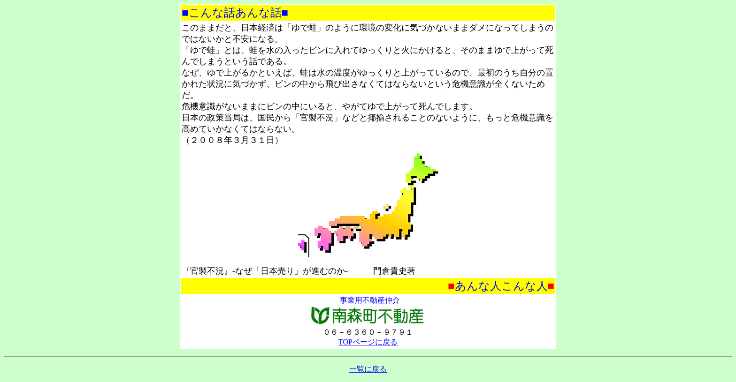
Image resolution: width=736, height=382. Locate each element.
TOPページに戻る (368, 342)
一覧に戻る (368, 369)
